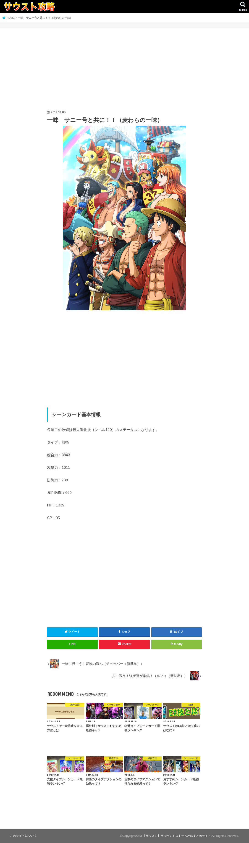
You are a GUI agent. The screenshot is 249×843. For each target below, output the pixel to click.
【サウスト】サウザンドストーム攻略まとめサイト (177, 836)
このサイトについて (23, 835)
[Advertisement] (124, 73)
